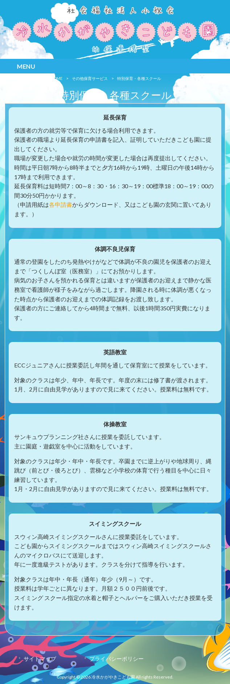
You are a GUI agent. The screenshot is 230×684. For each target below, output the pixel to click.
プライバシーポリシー (116, 658)
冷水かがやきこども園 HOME (36, 78)
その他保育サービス (90, 78)
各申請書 (60, 204)
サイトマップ (40, 658)
